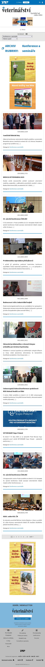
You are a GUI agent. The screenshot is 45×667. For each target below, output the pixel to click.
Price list (36, 638)
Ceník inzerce (36, 635)
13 (27, 537)
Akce (8, 646)
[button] (22, 618)
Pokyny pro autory (22, 635)
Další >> (32, 537)
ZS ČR (24, 656)
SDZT (37, 656)
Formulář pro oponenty (23, 641)
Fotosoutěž (8, 643)
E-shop (8, 641)
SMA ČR (33, 656)
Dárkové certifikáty (8, 638)
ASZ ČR (28, 656)
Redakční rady (22, 638)
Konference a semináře (16, 147)
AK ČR (20, 656)
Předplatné (8, 635)
